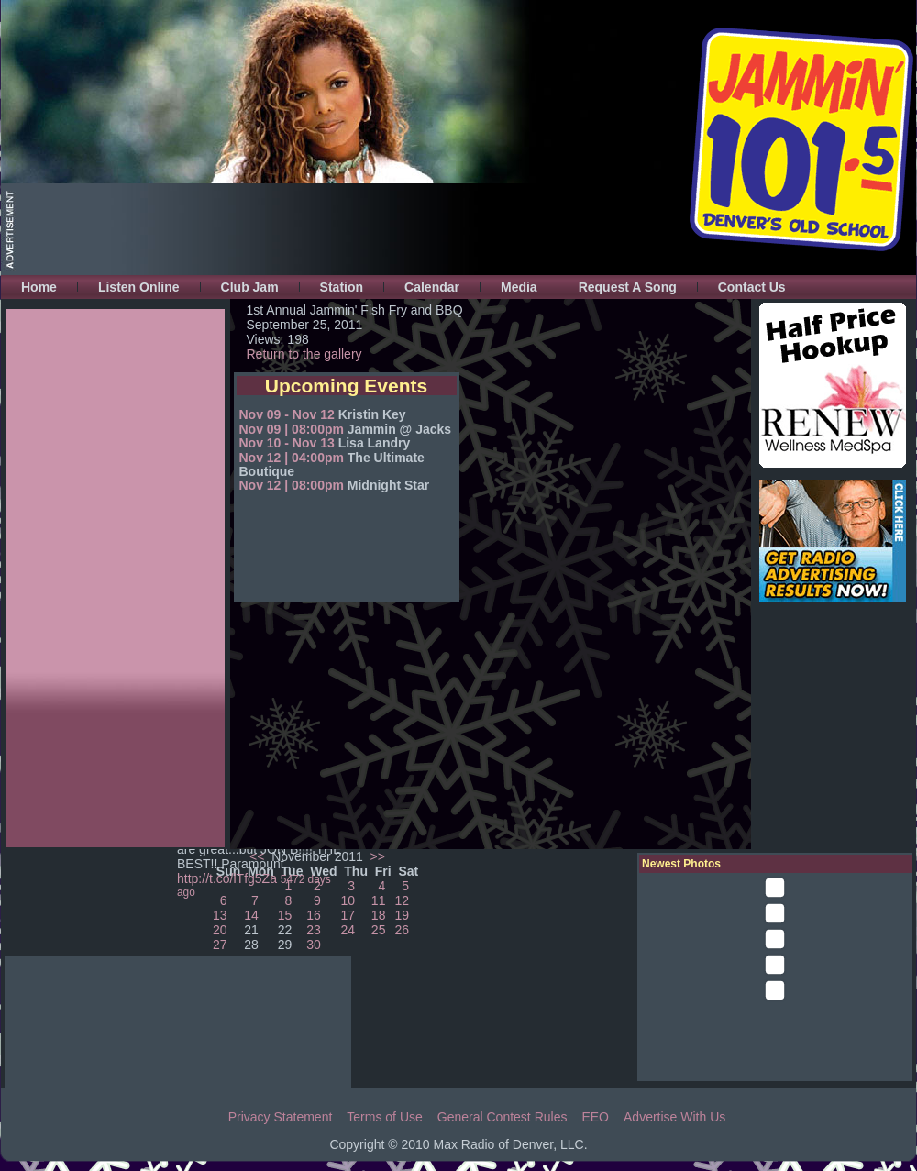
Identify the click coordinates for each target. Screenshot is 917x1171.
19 (402, 915)
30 (313, 944)
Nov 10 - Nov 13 (287, 443)
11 (378, 900)
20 (220, 929)
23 (313, 929)
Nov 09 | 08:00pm (291, 429)
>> (376, 856)
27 (220, 944)
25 (378, 929)
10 (347, 900)
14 (251, 915)
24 (347, 929)
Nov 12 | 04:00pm (291, 457)
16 (313, 915)
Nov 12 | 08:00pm (291, 485)
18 (378, 915)
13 (220, 915)
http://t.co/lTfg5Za (227, 878)
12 (402, 900)
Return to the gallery (304, 354)
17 (347, 915)
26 (402, 929)
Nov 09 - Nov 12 (287, 414)
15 (285, 915)
